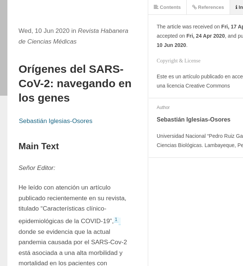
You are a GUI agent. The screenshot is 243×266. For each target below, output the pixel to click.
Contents (167, 7)
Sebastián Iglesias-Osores (55, 121)
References (208, 7)
